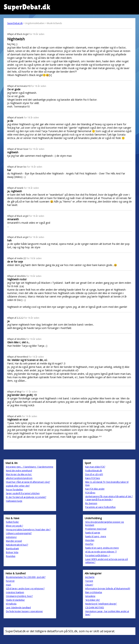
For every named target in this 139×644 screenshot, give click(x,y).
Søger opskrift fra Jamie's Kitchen (23, 493)
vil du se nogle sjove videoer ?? (101, 551)
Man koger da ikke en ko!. (19, 474)
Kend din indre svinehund (19, 470)
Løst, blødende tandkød (18, 607)
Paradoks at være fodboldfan (100, 507)
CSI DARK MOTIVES (94, 607)
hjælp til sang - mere (95, 536)
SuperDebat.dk (15, 23)
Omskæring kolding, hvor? (19, 596)
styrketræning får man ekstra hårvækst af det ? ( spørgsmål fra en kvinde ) (109, 498)
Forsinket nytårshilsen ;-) (97, 555)
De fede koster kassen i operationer (24, 611)
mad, (8, 584)
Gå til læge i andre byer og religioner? (25, 588)
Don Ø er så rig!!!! (94, 474)
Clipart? (89, 584)
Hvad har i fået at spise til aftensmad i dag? (28, 481)
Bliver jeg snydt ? (14, 525)
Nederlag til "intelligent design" (101, 603)
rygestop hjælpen (15, 592)
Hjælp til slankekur (15, 599)
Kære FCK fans (92, 478)
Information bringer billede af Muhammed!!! (107, 588)
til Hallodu (11, 603)
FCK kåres (90, 492)
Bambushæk (12, 548)
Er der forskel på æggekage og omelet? (26, 497)
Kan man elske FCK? (95, 466)
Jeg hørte (89, 577)
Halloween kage (14, 500)
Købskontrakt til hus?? (17, 544)
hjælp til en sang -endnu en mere (102, 547)
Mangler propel (14, 540)
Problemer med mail (95, 528)
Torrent (89, 580)
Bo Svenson (91, 503)
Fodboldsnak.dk (93, 470)
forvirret (10, 580)
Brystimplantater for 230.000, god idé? (25, 577)
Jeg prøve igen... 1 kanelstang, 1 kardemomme (29, 466)
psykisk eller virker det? (18, 485)
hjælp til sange (92, 532)
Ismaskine (90, 596)
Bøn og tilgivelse (93, 592)
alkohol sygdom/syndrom (19, 478)
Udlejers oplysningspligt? (19, 533)
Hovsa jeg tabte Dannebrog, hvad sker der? (28, 529)
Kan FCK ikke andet (94, 488)
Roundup (10, 556)
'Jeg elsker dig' (92, 599)
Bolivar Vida (12, 552)
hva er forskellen (14, 489)
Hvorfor (89, 544)
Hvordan (89, 540)
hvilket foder (12, 521)
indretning (11, 537)
